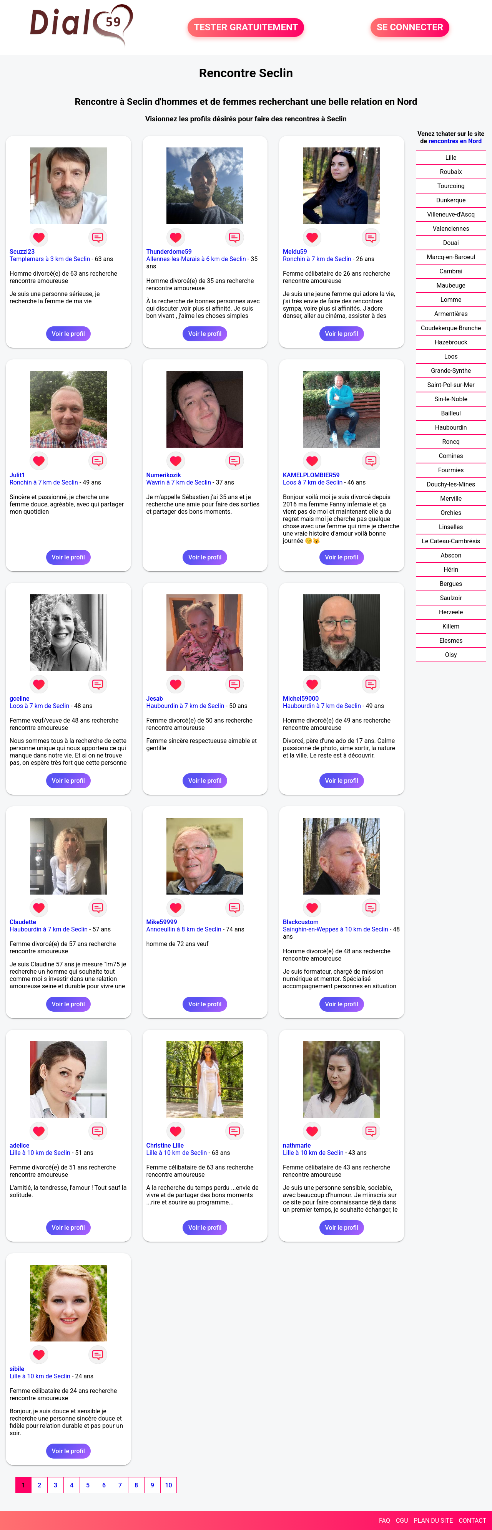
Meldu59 (295, 251)
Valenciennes (451, 228)
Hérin (451, 569)
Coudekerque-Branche (451, 328)
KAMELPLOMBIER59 (311, 475)
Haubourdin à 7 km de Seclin (185, 706)
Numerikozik (163, 475)
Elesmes (451, 640)
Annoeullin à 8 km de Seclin (183, 929)
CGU (402, 1520)
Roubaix (451, 171)
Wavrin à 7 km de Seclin (178, 482)
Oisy (451, 654)
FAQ (384, 1520)
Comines (451, 456)
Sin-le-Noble (451, 399)
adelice (19, 1145)
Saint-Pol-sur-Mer (451, 385)
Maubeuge (451, 285)
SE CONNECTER (410, 27)
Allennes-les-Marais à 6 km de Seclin (196, 259)
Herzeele (451, 612)
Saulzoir (451, 598)
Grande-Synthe (451, 370)
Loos (451, 356)
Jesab (154, 698)
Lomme (450, 299)
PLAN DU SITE (433, 1520)
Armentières (451, 314)
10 (168, 1485)
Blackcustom (301, 922)
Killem (450, 626)
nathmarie (297, 1145)
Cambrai (450, 271)
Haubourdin (451, 427)
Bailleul (451, 413)
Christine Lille (165, 1145)
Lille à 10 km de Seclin (40, 1152)
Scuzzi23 (22, 251)
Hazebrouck (451, 342)
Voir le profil (68, 333)
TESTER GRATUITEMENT (246, 27)
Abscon (450, 555)
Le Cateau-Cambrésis (451, 541)
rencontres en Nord (455, 141)
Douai (451, 242)
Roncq (451, 441)
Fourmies (451, 470)
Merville (451, 498)
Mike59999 (161, 922)
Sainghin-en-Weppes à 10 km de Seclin (335, 929)
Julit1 (17, 475)
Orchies (450, 512)
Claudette (23, 922)
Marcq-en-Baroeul (451, 257)
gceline (20, 698)
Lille (451, 157)
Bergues (451, 583)
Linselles (451, 527)
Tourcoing (451, 186)
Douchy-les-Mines (451, 484)
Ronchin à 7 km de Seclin (317, 259)
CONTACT (472, 1520)
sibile (17, 1369)
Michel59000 (301, 698)
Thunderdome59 (169, 251)
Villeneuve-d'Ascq (451, 214)
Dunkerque (450, 200)
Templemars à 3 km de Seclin (50, 259)
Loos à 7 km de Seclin (312, 482)
